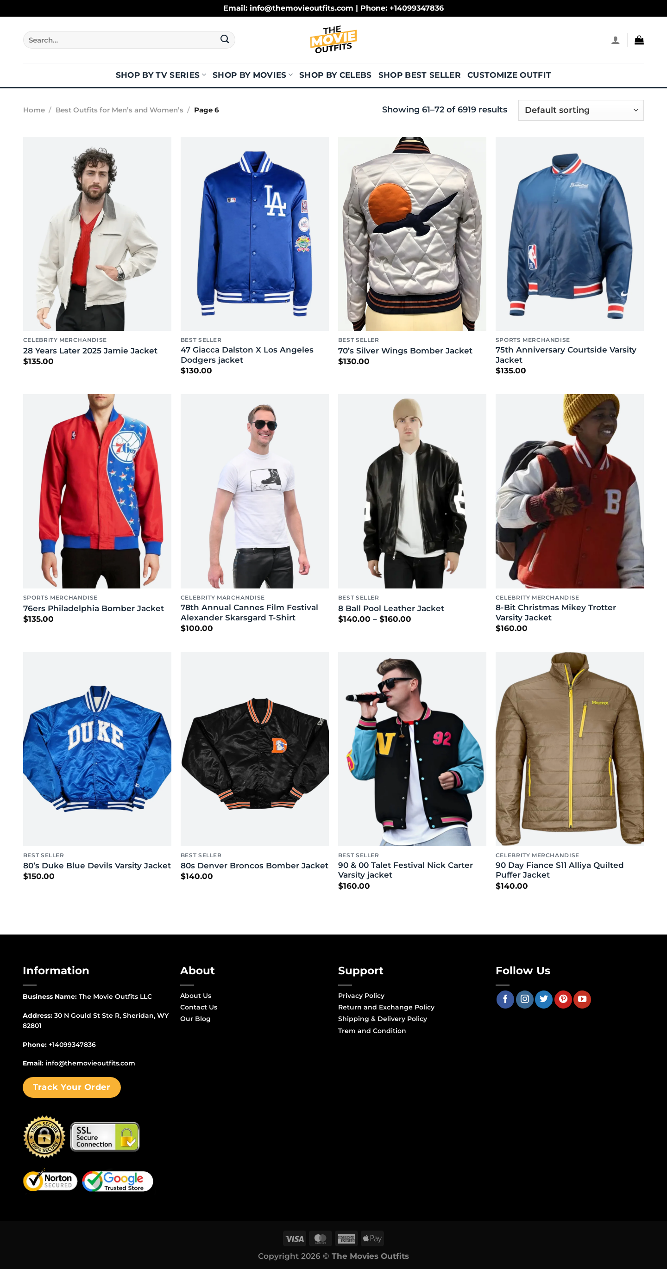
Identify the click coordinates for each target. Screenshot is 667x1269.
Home (34, 110)
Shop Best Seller (419, 75)
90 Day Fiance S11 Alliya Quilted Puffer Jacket (560, 870)
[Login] (615, 40)
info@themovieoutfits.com (90, 1063)
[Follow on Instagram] (525, 999)
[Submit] (225, 40)
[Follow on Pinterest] (563, 999)
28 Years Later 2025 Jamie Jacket (90, 350)
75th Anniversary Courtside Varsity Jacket (566, 355)
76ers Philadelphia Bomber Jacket (93, 608)
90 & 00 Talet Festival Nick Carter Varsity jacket (405, 870)
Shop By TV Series (161, 75)
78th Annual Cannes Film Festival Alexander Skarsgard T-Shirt (249, 612)
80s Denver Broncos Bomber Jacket (254, 865)
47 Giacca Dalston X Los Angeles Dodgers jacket (247, 355)
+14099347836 (72, 1044)
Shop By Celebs (335, 75)
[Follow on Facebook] (505, 999)
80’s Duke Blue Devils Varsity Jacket (97, 865)
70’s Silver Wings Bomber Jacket (405, 350)
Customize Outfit (509, 75)
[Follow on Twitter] (544, 999)
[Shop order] (581, 110)
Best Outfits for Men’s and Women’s (119, 110)
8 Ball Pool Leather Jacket (391, 608)
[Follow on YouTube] (582, 999)
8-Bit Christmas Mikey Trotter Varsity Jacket (556, 612)
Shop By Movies (253, 75)
